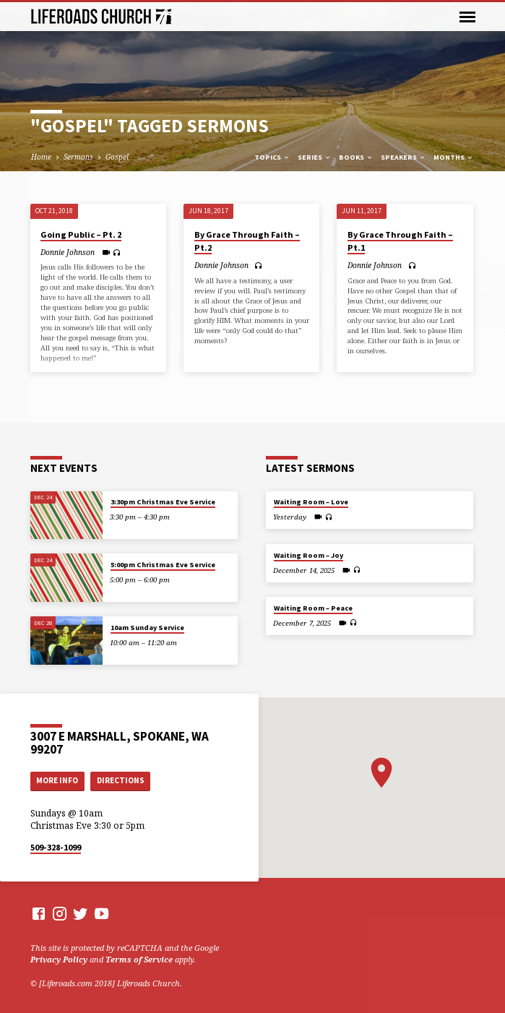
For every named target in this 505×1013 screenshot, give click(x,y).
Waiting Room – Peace (313, 608)
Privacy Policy (58, 959)
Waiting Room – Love (311, 501)
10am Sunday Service (147, 627)
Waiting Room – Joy (308, 555)
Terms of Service (139, 959)
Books (356, 157)
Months (453, 157)
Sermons (78, 157)
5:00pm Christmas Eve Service (163, 564)
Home (41, 157)
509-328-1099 (55, 847)
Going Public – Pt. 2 (80, 234)
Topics (272, 157)
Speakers (403, 157)
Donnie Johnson (67, 252)
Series (315, 157)
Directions (120, 780)
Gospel (117, 157)
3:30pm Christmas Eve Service (163, 501)
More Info (57, 780)
